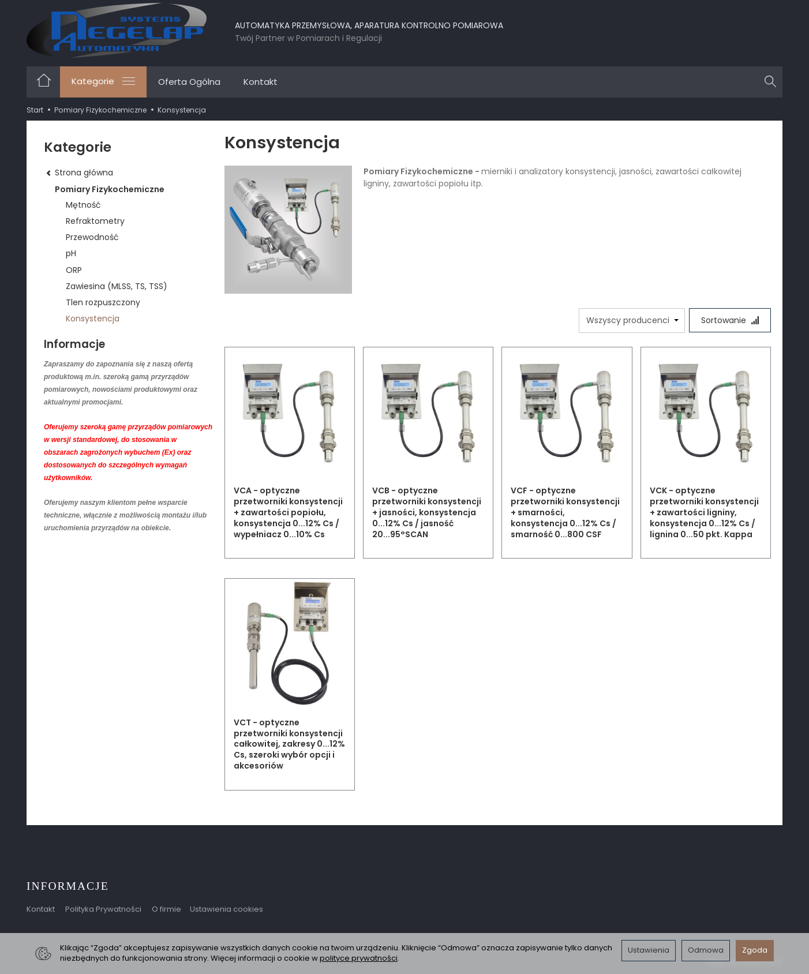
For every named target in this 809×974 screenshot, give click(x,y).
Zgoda (754, 950)
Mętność (83, 205)
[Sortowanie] (730, 320)
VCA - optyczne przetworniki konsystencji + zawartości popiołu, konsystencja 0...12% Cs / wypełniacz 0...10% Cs (288, 512)
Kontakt (261, 82)
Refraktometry (95, 221)
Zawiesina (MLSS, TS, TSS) (116, 286)
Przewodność (92, 237)
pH (71, 253)
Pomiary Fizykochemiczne (109, 189)
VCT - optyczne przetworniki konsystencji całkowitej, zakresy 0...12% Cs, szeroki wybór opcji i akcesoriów (289, 744)
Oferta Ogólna (189, 82)
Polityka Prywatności (103, 909)
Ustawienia (648, 950)
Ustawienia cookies (226, 909)
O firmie (166, 909)
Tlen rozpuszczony (103, 302)
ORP (74, 270)
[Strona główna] (117, 30)
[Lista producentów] (632, 320)
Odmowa (706, 950)
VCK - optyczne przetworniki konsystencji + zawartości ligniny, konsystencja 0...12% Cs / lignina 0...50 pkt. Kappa (704, 512)
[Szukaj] (770, 82)
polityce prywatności (359, 958)
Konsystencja (92, 318)
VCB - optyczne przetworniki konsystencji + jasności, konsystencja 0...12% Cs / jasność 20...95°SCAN (426, 512)
